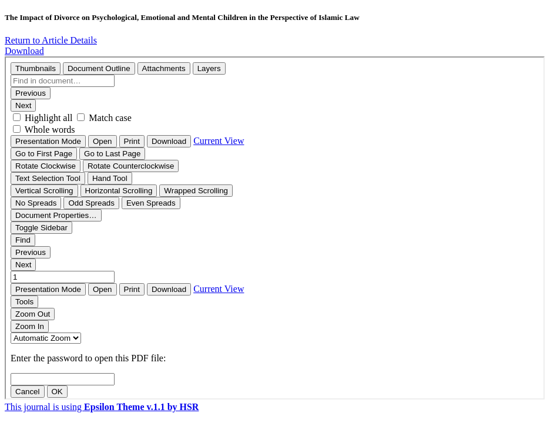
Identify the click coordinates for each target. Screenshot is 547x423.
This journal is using (102, 407)
